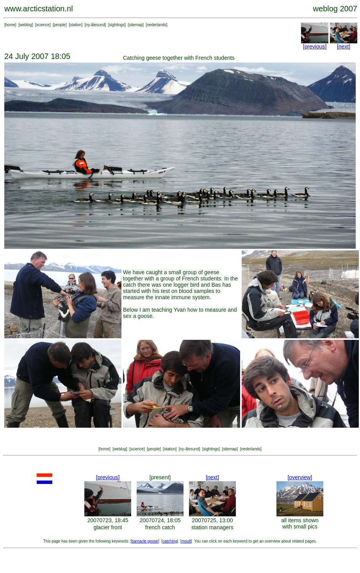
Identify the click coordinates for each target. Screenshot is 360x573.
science (43, 25)
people (60, 25)
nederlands (156, 25)
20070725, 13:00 (212, 520)
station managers (212, 527)
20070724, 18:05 (159, 520)
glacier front (107, 527)
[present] (160, 477)
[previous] (315, 46)
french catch (160, 527)
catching (169, 541)
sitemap (136, 25)
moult (186, 541)
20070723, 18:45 (107, 520)
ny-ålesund (95, 25)
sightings (117, 25)
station (75, 25)
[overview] (299, 477)
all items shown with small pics (300, 523)
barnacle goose (145, 541)
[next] (343, 46)
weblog (26, 25)
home (10, 25)
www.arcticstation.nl (38, 8)
